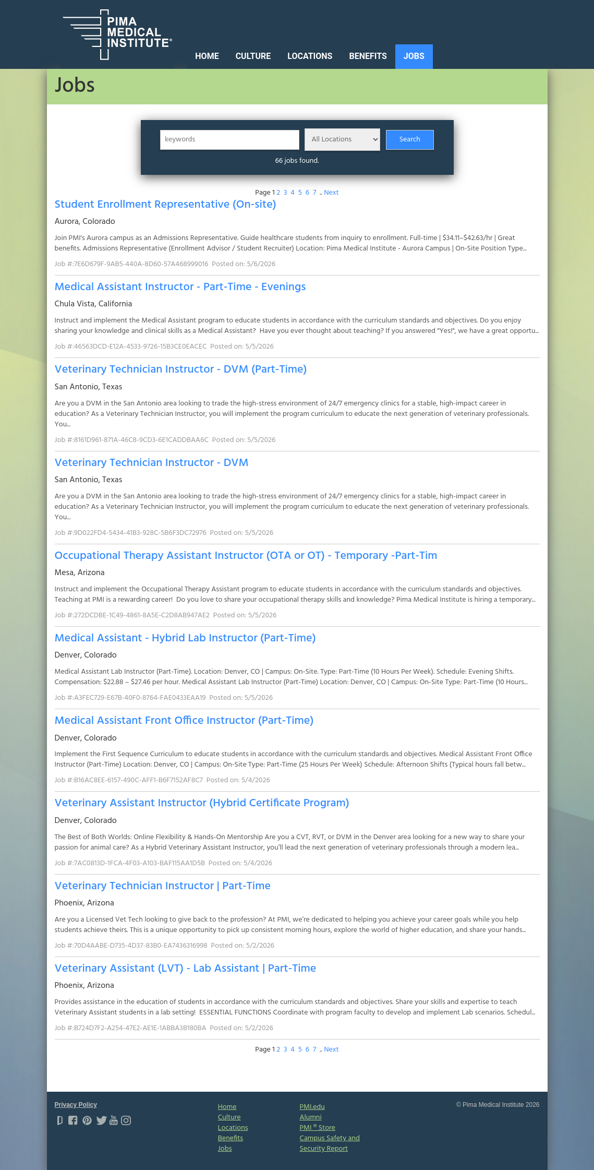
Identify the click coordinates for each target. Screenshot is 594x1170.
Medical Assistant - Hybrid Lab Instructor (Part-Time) (185, 638)
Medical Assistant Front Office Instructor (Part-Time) (184, 721)
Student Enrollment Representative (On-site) (165, 205)
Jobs (414, 56)
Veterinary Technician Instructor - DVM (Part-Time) (181, 370)
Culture (253, 56)
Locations (309, 56)
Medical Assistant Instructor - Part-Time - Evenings (180, 287)
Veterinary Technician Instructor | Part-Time (163, 886)
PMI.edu (311, 1107)
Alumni (310, 1118)
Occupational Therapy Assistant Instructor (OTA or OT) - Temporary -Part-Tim (246, 556)
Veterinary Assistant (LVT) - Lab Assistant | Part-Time (186, 969)
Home (207, 56)
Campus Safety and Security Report (329, 1143)
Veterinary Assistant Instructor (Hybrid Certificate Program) (202, 803)
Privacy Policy (76, 1104)
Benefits (367, 56)
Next (331, 193)
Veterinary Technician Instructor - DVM (152, 463)
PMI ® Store (317, 1128)
